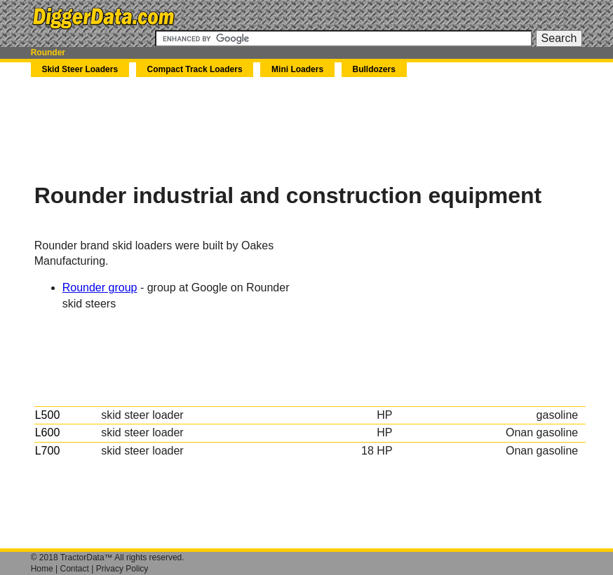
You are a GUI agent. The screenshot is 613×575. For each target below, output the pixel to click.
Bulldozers (374, 69)
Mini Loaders (297, 69)
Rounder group (99, 287)
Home (42, 569)
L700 (47, 451)
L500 (47, 415)
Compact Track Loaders (195, 69)
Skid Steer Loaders (79, 69)
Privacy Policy (122, 569)
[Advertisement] (289, 129)
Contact (74, 569)
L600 (47, 432)
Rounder (48, 52)
